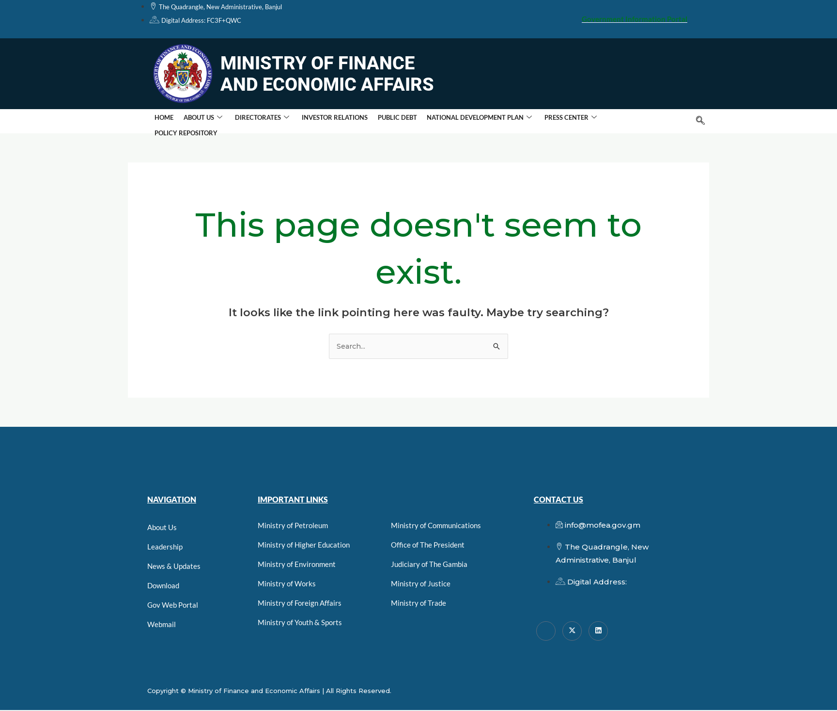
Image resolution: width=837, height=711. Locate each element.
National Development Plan (467, 121)
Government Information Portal (634, 19)
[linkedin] (598, 631)
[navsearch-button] (700, 121)
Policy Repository (625, 121)
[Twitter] (572, 631)
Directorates (257, 121)
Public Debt (387, 121)
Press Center (557, 121)
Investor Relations (327, 121)
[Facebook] (546, 631)
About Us (199, 121)
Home (163, 121)
